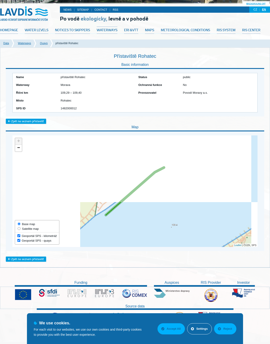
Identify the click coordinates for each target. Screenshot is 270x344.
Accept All (171, 328)
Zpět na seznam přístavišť (26, 121)
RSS (115, 9)
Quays (44, 43)
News (67, 9)
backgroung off (256, 3)
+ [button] (18, 141)
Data (6, 43)
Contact (100, 9)
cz (255, 9)
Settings (199, 328)
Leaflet (237, 245)
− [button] (18, 148)
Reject (225, 328)
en (264, 9)
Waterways (24, 43)
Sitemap (83, 9)
